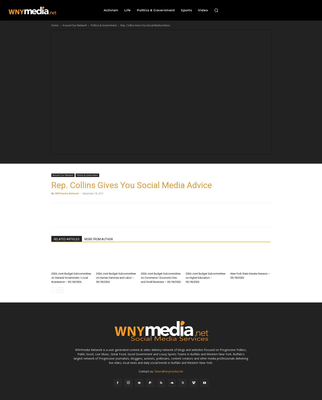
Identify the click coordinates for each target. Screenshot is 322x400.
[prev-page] (53, 290)
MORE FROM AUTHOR (98, 239)
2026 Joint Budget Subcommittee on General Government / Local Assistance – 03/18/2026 (71, 277)
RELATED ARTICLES (66, 239)
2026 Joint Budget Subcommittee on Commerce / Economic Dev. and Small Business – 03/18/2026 (161, 277)
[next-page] (60, 290)
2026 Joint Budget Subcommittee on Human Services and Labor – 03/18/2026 (116, 277)
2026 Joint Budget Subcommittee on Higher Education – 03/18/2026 (205, 277)
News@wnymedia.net (168, 371)
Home (55, 25)
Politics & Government (104, 25)
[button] (216, 10)
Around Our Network (74, 25)
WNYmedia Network (67, 193)
